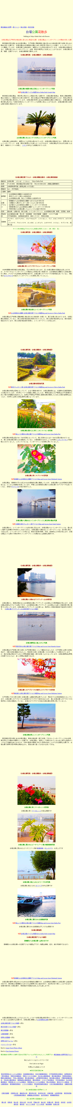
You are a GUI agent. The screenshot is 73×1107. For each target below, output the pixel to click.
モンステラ (48, 848)
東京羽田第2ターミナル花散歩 (11, 1074)
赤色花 (63, 1102)
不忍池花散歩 (60, 1080)
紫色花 (22, 1104)
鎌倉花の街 (23, 1093)
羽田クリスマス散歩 (29, 1076)
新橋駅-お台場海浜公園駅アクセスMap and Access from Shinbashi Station (38, 479)
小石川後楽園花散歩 (56, 1084)
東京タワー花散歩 (63, 1082)
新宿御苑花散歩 (15, 1084)
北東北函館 (5, 1093)
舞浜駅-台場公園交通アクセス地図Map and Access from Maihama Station (38, 693)
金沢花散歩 (45, 1095)
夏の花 (4, 1102)
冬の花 (29, 1102)
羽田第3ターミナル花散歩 (36, 1082)
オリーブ (39, 885)
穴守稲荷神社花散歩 (56, 1074)
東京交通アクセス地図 (8, 1027)
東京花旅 (31, 27)
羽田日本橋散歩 (16, 1076)
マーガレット (36, 811)
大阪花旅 (50, 1093)
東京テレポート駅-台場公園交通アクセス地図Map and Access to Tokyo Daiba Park (38, 387)
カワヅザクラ (8, 276)
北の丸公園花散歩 (44, 1076)
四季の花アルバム (7, 1041)
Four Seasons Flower (12, 1051)
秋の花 (16, 1102)
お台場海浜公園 (42, 1020)
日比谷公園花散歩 (10, 1080)
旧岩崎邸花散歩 (28, 1074)
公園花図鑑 (4, 1034)
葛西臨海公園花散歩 (24, 1080)
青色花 (57, 1102)
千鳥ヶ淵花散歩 (18, 1078)
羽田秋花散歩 (66, 1076)
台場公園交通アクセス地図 (10, 1023)
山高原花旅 (58, 1093)
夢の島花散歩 (29, 1078)
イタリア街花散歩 (48, 1080)
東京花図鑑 (4, 1030)
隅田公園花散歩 (6, 1078)
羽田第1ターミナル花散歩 (17, 1082)
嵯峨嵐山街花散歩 (33, 1095)
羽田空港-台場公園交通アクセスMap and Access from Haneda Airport (38, 646)
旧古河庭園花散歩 (41, 1074)
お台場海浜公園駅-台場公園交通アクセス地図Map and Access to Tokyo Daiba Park (38, 313)
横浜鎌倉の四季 (6, 27)
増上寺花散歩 (51, 1082)
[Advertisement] (36, 13)
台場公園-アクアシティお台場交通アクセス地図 (21, 609)
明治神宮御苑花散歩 (41, 1084)
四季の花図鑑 (5, 1037)
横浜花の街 (32, 1093)
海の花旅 (24, 27)
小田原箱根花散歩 (20, 1095)
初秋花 (10, 1102)
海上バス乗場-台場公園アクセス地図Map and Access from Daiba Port (38, 923)
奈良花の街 (42, 1093)
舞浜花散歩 (36, 1080)
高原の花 (56, 1104)
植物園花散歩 (54, 1095)
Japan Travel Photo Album (14, 1048)
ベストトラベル (6, 1044)
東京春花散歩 (56, 1076)
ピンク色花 (40, 1104)
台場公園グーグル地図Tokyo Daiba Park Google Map (38, 92)
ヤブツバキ (15, 486)
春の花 (43, 1102)
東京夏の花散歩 (54, 1078)
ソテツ (24, 145)
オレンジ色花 (30, 1104)
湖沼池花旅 (67, 1093)
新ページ (16, 27)
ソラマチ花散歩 (27, 1084)
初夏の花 (50, 1102)
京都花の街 (14, 1093)
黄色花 (16, 1104)
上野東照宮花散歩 (42, 1078)
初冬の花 (23, 1102)
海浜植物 (49, 1104)
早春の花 (36, 1102)
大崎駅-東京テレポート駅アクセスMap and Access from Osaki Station (38, 524)
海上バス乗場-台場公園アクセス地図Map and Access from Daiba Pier (37, 434)
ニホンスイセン (62, 439)
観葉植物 (40, 848)
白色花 (69, 1102)
